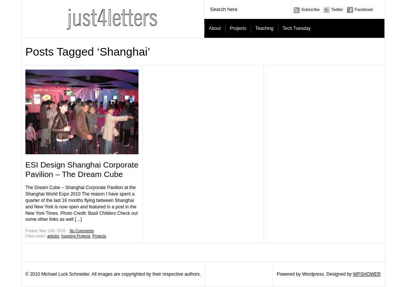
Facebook (364, 9)
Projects (238, 28)
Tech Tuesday (297, 28)
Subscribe (310, 9)
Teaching (264, 28)
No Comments (82, 231)
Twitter (337, 9)
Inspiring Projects (75, 236)
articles (53, 236)
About (215, 28)
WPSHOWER (367, 274)
